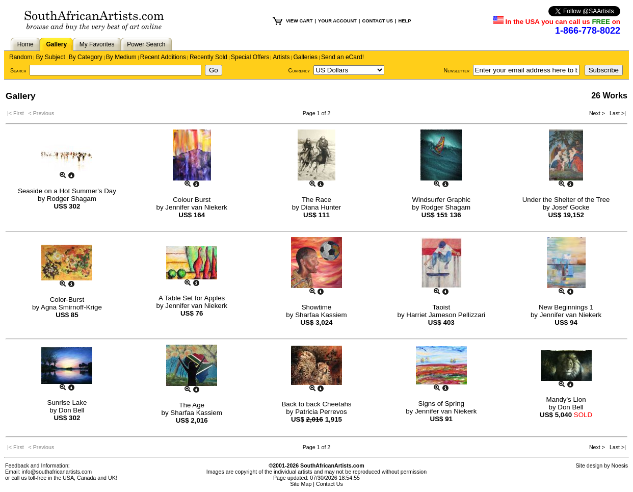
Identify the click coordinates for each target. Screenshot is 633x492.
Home (25, 44)
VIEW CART (299, 20)
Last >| (616, 113)
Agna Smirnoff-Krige (71, 307)
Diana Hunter (321, 207)
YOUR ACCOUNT (337, 20)
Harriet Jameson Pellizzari (445, 315)
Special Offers (250, 57)
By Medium (121, 57)
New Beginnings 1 (566, 307)
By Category (85, 57)
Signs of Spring (441, 403)
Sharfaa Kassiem (321, 315)
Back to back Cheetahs (316, 404)
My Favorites (97, 44)
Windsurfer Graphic (441, 199)
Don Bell (71, 410)
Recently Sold (208, 57)
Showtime (317, 307)
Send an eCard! (342, 57)
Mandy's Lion (566, 399)
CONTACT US (377, 20)
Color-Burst (67, 299)
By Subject (50, 57)
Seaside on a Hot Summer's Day (67, 191)
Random (20, 57)
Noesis (619, 465)
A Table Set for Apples (192, 298)
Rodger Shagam (71, 198)
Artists (281, 57)
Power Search (146, 44)
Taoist (441, 307)
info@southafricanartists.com (57, 472)
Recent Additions (163, 57)
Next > (597, 113)
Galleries (306, 57)
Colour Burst (191, 199)
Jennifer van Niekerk (196, 207)
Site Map (300, 484)
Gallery (56, 44)
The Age (191, 405)
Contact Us (329, 484)
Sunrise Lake (67, 402)
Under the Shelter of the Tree (566, 199)
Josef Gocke (570, 207)
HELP (405, 20)
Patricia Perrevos (321, 412)
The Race (316, 199)
